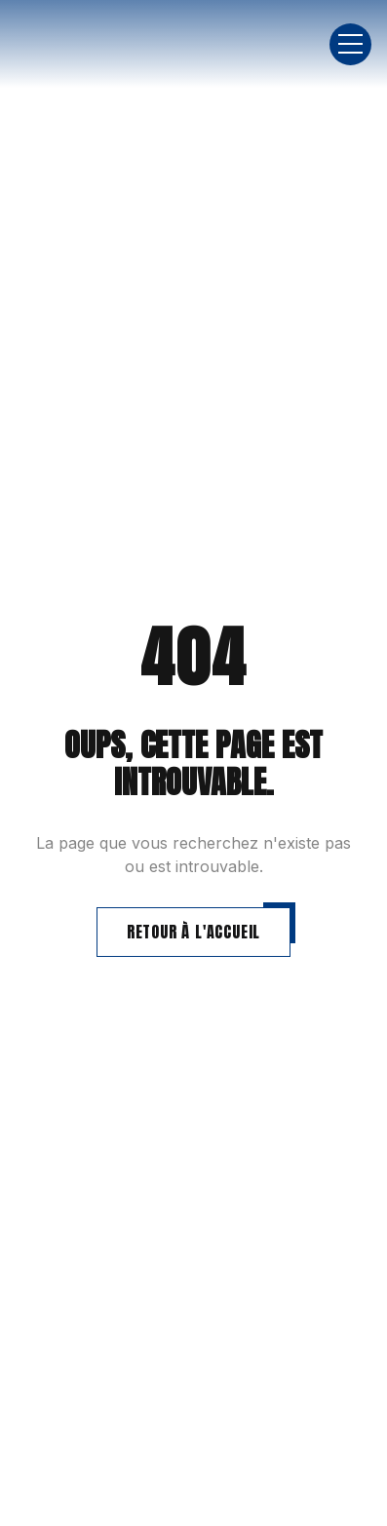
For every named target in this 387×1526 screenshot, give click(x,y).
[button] (350, 44)
